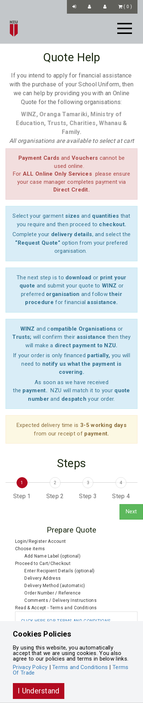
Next (131, 511)
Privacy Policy (30, 667)
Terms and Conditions (80, 667)
